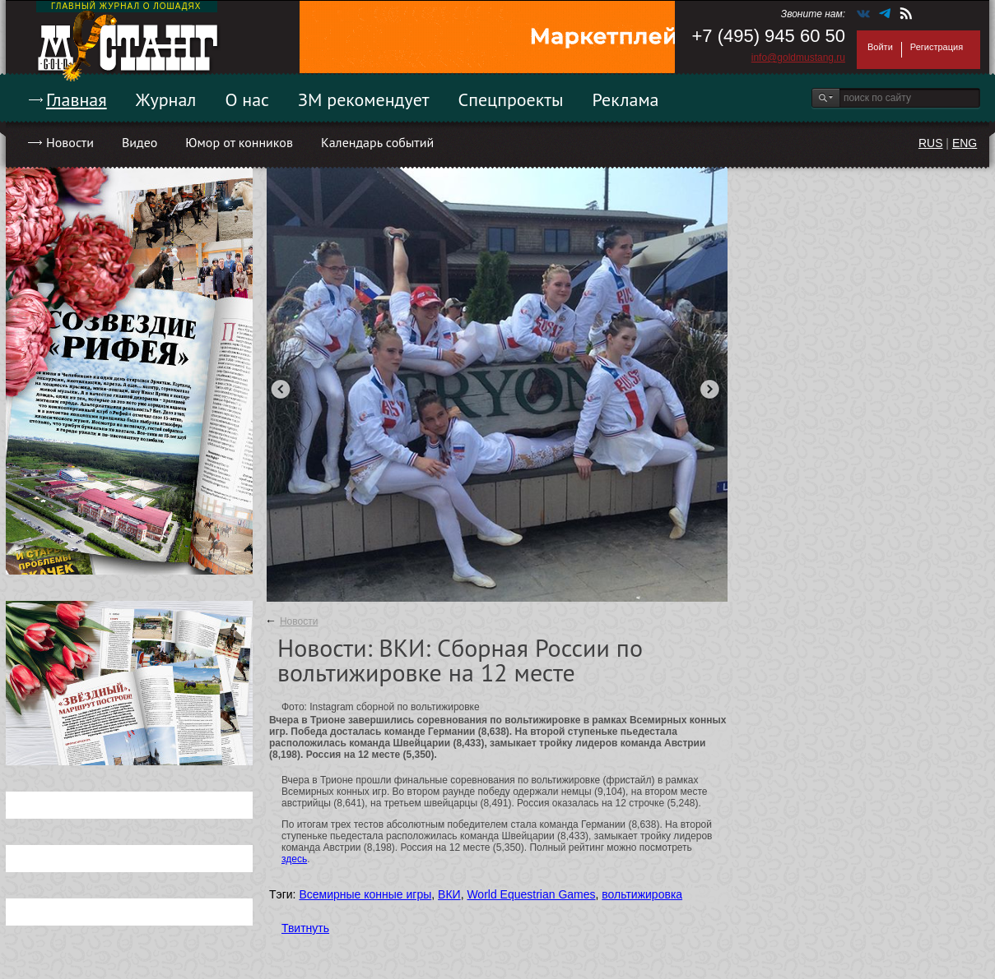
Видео (139, 142)
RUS (930, 143)
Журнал (166, 99)
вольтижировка (642, 894)
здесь (294, 859)
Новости (70, 142)
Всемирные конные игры (365, 894)
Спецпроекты (511, 99)
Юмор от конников (239, 142)
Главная (76, 99)
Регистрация (936, 47)
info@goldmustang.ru (798, 57)
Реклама (626, 99)
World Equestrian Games (531, 894)
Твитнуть (305, 928)
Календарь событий (377, 142)
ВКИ (449, 894)
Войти (880, 47)
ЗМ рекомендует (364, 99)
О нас (247, 99)
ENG (964, 143)
